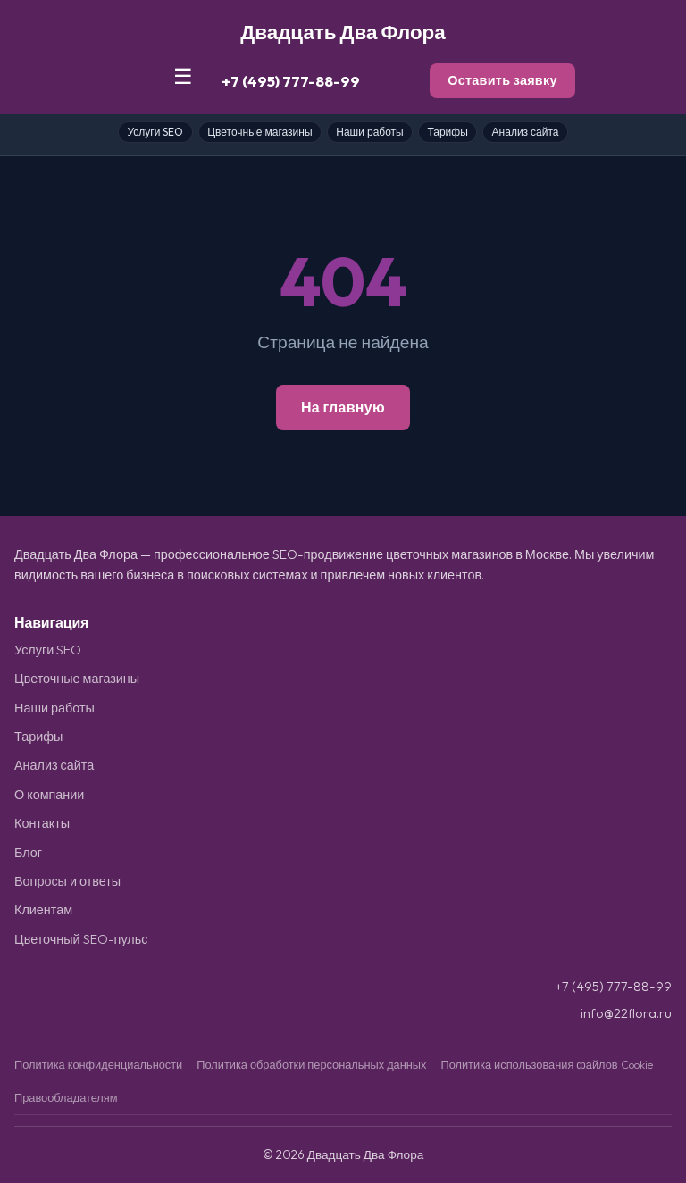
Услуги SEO (155, 131)
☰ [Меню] (183, 76)
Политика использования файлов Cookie (546, 1064)
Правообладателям (66, 1097)
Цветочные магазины (259, 131)
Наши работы (369, 131)
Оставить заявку (502, 80)
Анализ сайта (525, 131)
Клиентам (43, 910)
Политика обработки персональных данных (311, 1064)
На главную (343, 407)
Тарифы (447, 131)
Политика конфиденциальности (98, 1064)
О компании (49, 795)
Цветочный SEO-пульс (80, 939)
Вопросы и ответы (67, 881)
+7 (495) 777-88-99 (291, 80)
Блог (28, 853)
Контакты (42, 823)
